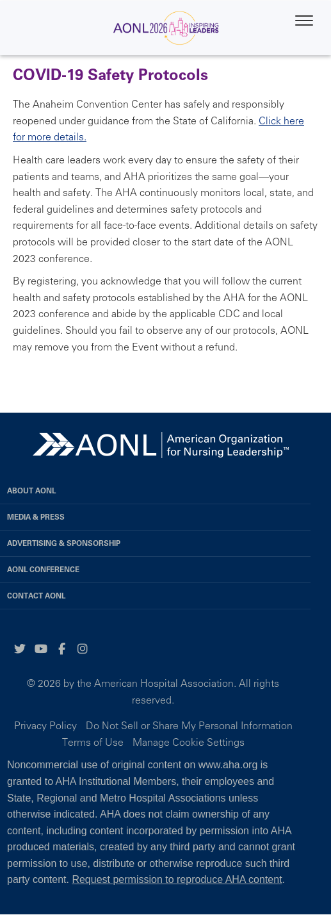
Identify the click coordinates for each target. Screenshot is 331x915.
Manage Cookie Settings (189, 742)
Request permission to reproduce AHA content (177, 879)
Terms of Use (93, 742)
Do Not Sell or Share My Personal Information (189, 725)
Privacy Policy (45, 725)
